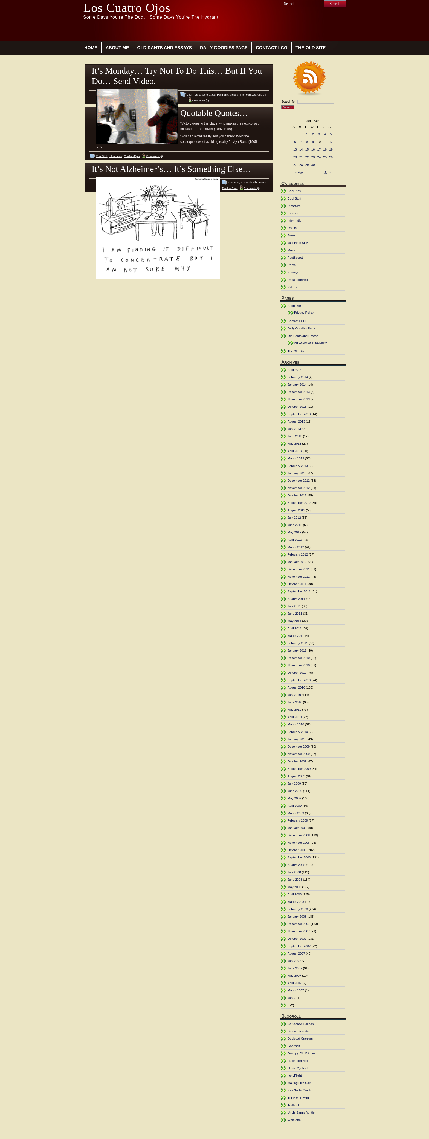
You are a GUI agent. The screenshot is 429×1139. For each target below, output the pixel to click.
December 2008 (299, 835)
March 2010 (296, 724)
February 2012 (298, 554)
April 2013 (295, 451)
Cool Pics (192, 94)
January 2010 (297, 739)
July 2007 (294, 960)
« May (299, 172)
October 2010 (297, 672)
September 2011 (299, 591)
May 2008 (294, 887)
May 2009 (294, 798)
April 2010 (295, 717)
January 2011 (297, 650)
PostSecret (295, 257)
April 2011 (295, 628)
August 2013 (296, 421)
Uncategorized (298, 279)
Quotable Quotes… (214, 113)
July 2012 (294, 517)
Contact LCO (271, 47)
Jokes (292, 235)
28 (301, 164)
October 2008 (297, 850)
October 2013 (297, 406)
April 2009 (295, 805)
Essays (293, 213)
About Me (117, 47)
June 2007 (295, 968)
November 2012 (299, 488)
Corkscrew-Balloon (301, 1023)
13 (295, 149)
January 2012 (297, 561)
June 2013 (295, 436)
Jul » (327, 172)
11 (325, 141)
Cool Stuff (102, 156)
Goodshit (294, 1046)
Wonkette (294, 1119)
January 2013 (297, 473)
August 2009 (296, 776)
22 (307, 157)
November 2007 (299, 931)
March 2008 (296, 901)
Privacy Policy (304, 312)
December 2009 (299, 746)
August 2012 (296, 510)
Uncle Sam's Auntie (301, 1112)
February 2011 (298, 643)
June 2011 (295, 613)
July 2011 (294, 606)
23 (313, 157)
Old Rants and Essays (164, 47)
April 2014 (295, 369)
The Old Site (310, 47)
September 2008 (299, 857)
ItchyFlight (295, 1075)
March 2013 (296, 458)
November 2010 (299, 665)
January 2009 (297, 827)
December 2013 (299, 392)
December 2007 (299, 924)
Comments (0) (200, 100)
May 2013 (294, 443)
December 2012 (299, 480)
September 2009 (299, 768)
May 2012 (294, 532)
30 (313, 164)
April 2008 (295, 894)
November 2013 (299, 399)
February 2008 (298, 909)
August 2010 (296, 687)
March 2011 (296, 635)
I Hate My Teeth (298, 1068)
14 (301, 149)
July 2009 (294, 783)
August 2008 (296, 864)
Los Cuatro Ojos (126, 8)
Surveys (293, 272)
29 (307, 164)
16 (313, 149)
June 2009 (295, 791)
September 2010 (299, 680)
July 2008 (294, 872)
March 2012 (296, 547)
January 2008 (297, 916)
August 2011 (296, 598)
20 (295, 157)
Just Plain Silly (219, 94)
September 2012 (299, 502)
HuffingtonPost (298, 1060)
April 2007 (295, 983)
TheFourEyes (248, 94)
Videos (234, 94)
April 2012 (295, 539)
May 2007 (294, 975)
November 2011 (299, 576)
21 (301, 157)
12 (331, 141)
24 (319, 157)
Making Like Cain (300, 1083)
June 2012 (295, 525)
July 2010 (294, 694)
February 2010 (298, 731)
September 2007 (299, 946)
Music (292, 250)
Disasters (204, 94)
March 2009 (296, 813)
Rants (262, 182)
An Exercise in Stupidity (310, 342)
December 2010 (299, 658)
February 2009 (298, 820)
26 (331, 157)
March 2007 (296, 990)
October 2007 (297, 938)
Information (115, 156)
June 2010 (295, 702)
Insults (292, 228)
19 (331, 149)
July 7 (292, 997)
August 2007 (296, 953)
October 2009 (297, 761)
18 (325, 149)
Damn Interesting (299, 1031)
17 (319, 149)
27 (295, 164)
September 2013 (299, 414)
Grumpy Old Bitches (301, 1053)
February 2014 (298, 377)
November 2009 (299, 754)
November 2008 (299, 842)
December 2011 (299, 569)
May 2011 (294, 621)
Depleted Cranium (300, 1038)
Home (90, 47)
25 (325, 157)
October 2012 (297, 495)
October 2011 (297, 584)
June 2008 (295, 879)
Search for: (289, 101)
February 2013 (298, 465)
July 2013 (294, 428)
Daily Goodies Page (224, 47)
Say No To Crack (299, 1090)
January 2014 (297, 384)
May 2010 (294, 709)
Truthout (293, 1105)
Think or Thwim (298, 1097)
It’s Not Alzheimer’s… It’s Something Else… (171, 169)
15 (307, 149)
